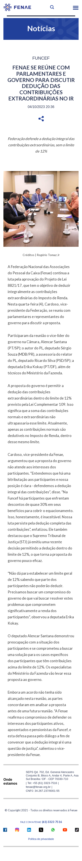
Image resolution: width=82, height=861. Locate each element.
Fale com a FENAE (41, 822)
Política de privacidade (41, 839)
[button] (76, 8)
